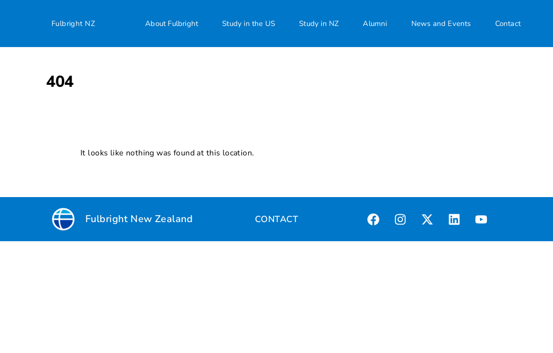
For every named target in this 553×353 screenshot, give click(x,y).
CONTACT (276, 219)
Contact (508, 23)
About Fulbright (171, 23)
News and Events (441, 23)
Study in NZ (319, 23)
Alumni (375, 23)
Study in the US (248, 23)
